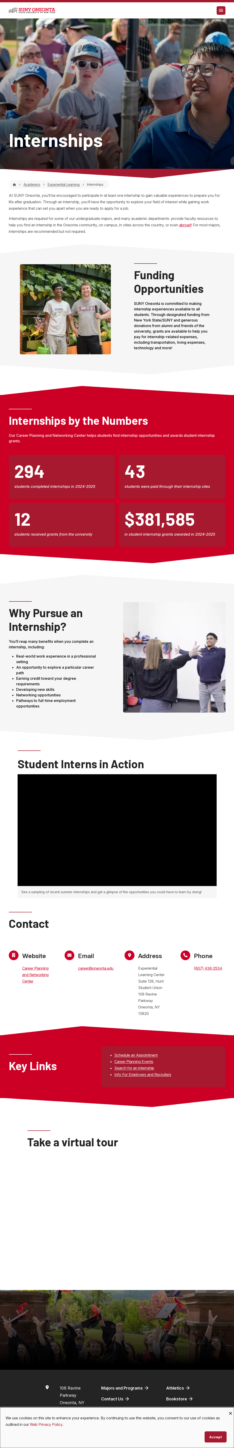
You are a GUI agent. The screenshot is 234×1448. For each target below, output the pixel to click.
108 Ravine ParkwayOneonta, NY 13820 (72, 1399)
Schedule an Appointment (136, 1055)
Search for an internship (134, 1068)
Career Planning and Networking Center (35, 975)
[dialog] (117, 1427)
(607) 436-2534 (208, 968)
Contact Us (115, 1399)
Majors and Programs (125, 1388)
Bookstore (179, 1399)
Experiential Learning (64, 184)
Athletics (178, 1388)
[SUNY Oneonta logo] (32, 10)
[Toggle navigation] (221, 10)
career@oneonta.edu (95, 968)
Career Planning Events (133, 1061)
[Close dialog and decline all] (230, 1410)
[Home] (14, 184)
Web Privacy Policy (46, 1424)
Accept (215, 1437)
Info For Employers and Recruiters (142, 1074)
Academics (32, 184)
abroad (185, 225)
